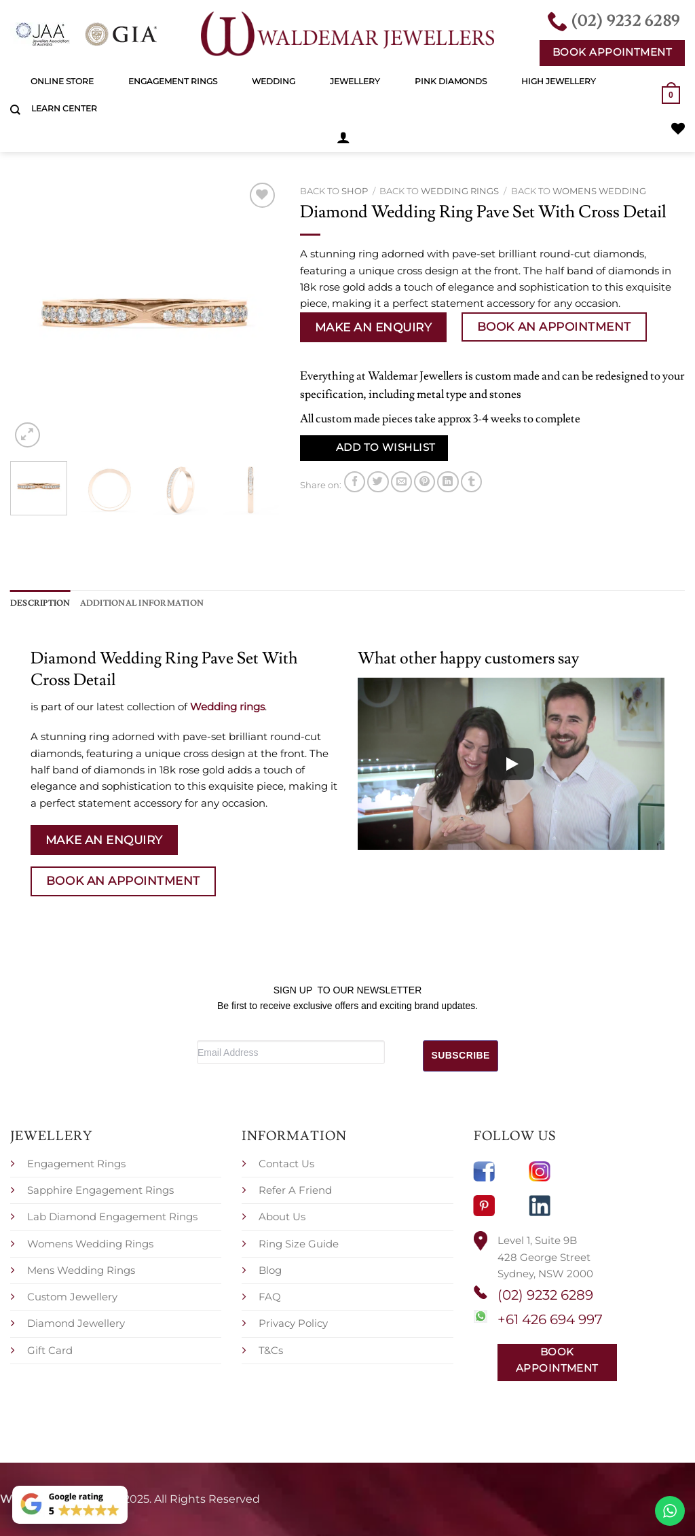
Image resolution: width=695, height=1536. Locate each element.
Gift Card (50, 1349)
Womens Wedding (599, 190)
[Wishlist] (678, 128)
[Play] (511, 764)
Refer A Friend (295, 1190)
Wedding (273, 81)
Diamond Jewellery (76, 1323)
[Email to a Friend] (401, 481)
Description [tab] (40, 603)
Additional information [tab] (142, 603)
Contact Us (286, 1162)
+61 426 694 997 (550, 1319)
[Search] (15, 110)
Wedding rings (460, 190)
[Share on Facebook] (354, 481)
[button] (343, 137)
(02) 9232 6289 (545, 1295)
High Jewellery (558, 81)
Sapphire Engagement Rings (100, 1190)
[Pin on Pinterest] (424, 481)
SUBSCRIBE (461, 1055)
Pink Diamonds (451, 81)
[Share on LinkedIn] (447, 481)
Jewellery (355, 81)
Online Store (62, 81)
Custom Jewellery (72, 1296)
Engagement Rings (172, 81)
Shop (354, 190)
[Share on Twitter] (377, 481)
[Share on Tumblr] (471, 481)
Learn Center (64, 108)
